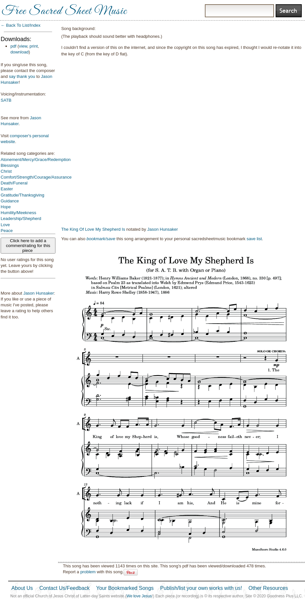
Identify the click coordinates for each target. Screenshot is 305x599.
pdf (13, 46)
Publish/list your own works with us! (201, 588)
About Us (22, 588)
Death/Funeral (14, 183)
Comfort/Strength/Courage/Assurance (36, 177)
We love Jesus (139, 596)
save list (254, 238)
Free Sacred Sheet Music (64, 11)
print (34, 46)
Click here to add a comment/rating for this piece (28, 245)
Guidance (10, 200)
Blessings (10, 165)
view (23, 46)
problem (88, 571)
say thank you (22, 76)
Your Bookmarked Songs (125, 588)
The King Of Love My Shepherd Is (93, 229)
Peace (7, 230)
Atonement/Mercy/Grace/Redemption (36, 159)
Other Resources (268, 588)
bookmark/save (100, 238)
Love (5, 224)
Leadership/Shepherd (21, 218)
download (19, 52)
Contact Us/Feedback (64, 588)
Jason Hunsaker (38, 293)
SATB (6, 100)
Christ (6, 171)
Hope (6, 206)
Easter (7, 188)
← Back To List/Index (20, 25)
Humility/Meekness (18, 212)
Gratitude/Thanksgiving (22, 195)
